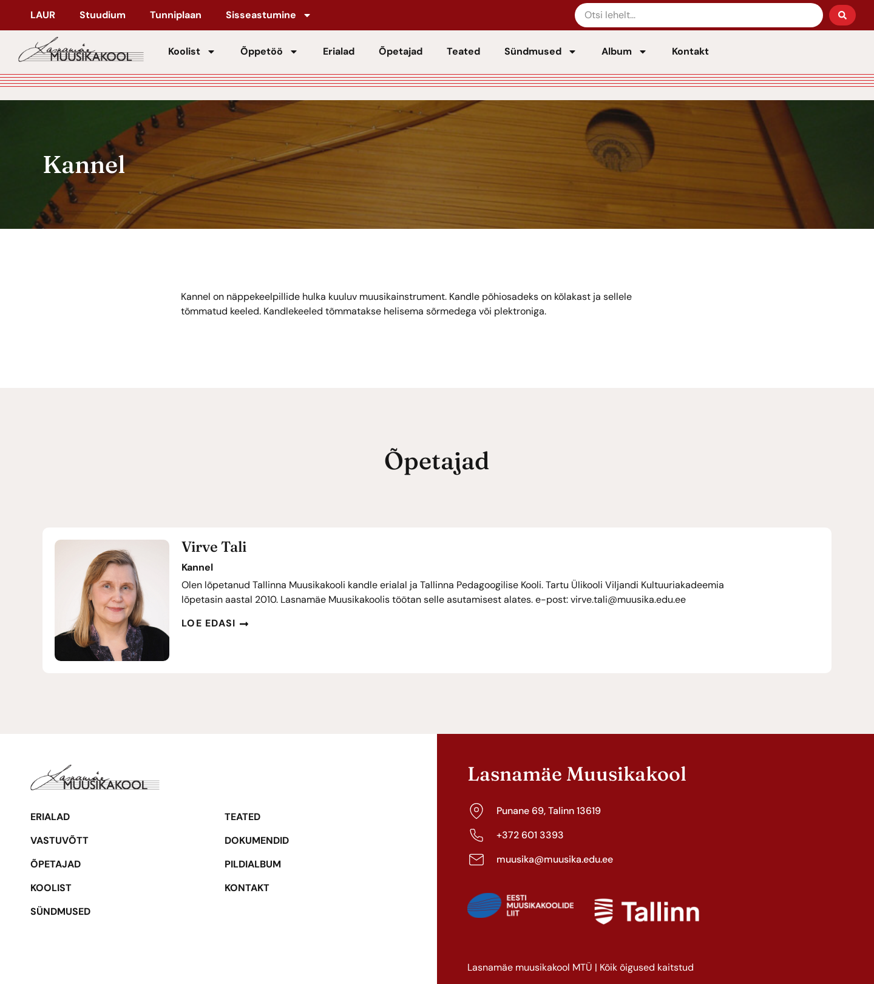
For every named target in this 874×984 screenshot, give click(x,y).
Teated (463, 51)
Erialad (338, 51)
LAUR (42, 14)
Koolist (192, 52)
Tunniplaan (176, 14)
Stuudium (103, 14)
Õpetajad (400, 51)
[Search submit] (842, 15)
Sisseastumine (269, 15)
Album (624, 52)
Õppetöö (269, 52)
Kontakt (690, 51)
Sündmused (540, 52)
